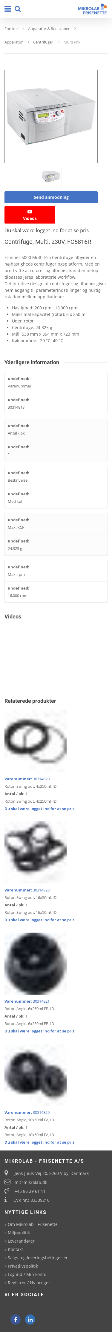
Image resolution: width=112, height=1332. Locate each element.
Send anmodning (51, 197)
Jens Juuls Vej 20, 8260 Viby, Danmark (52, 1173)
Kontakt (15, 1249)
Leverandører (21, 1241)
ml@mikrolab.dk (31, 1182)
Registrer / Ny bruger (29, 1283)
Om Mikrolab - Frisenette (33, 1224)
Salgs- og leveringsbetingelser (38, 1257)
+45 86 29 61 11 (30, 1191)
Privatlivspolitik (23, 1266)
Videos (29, 215)
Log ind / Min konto (27, 1274)
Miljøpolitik (19, 1232)
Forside (11, 28)
